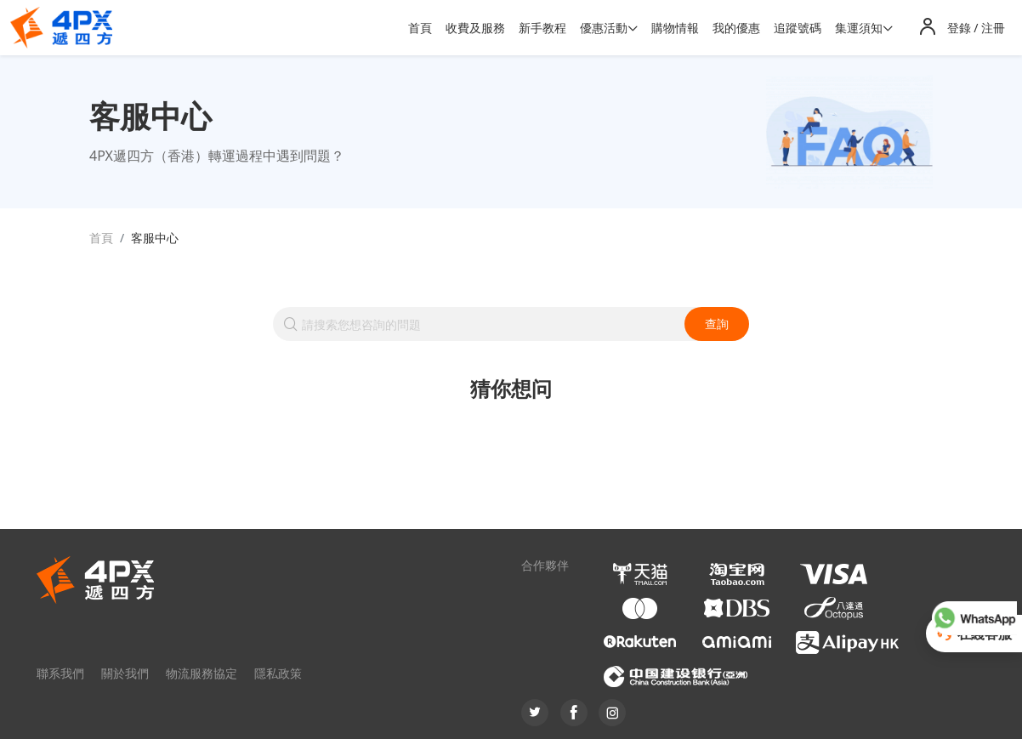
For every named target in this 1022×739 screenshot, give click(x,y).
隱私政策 (278, 673)
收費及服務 (475, 28)
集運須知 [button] (859, 28)
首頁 (420, 28)
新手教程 (542, 28)
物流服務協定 (201, 673)
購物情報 (675, 28)
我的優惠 (736, 28)
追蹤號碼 (797, 28)
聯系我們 (60, 673)
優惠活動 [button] (603, 28)
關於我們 (125, 673)
